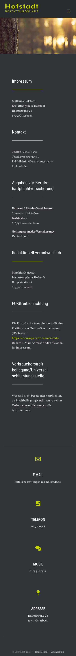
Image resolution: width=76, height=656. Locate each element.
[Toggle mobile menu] (69, 11)
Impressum (41, 652)
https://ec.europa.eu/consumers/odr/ (35, 338)
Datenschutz (57, 652)
